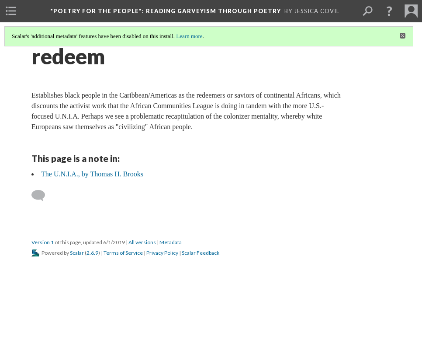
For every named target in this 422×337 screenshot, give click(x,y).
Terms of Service (123, 252)
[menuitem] (11, 11)
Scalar (77, 252)
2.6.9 (92, 252)
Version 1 (42, 242)
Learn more (189, 36)
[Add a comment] (42, 195)
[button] (389, 11)
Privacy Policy (162, 252)
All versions (142, 242)
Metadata (170, 242)
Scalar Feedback (200, 252)
